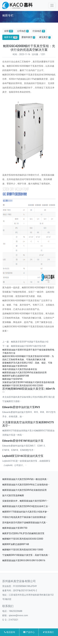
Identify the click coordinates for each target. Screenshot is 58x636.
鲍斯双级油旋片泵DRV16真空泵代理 (28, 346)
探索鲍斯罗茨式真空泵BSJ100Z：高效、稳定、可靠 (27, 363)
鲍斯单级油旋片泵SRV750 (14, 528)
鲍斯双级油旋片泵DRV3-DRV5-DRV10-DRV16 (23, 560)
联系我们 (48, 632)
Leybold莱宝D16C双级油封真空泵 (22, 455)
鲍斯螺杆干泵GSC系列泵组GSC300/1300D (22, 549)
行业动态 (39, 31)
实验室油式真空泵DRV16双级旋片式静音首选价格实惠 (28, 382)
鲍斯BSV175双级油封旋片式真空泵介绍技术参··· (25, 511)
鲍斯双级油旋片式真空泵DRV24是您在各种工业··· (25, 506)
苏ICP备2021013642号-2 (25, 590)
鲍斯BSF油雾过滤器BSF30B (15, 376)
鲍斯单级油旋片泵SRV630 (14, 366)
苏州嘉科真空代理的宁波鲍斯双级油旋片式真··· (24, 522)
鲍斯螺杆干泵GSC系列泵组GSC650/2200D (22, 539)
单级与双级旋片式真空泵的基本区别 (19, 369)
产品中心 (28, 632)
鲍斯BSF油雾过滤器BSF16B (15, 544)
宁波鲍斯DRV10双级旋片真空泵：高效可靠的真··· (25, 555)
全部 (8, 31)
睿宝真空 (45, 37)
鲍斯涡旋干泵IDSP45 (12, 379)
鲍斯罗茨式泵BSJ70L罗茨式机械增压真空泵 (23, 533)
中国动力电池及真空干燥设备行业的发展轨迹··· (24, 517)
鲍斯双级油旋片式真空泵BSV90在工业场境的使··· (25, 484)
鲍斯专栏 (10, 37)
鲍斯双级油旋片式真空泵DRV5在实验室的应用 (24, 372)
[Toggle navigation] (52, 5)
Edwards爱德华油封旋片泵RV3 (21, 407)
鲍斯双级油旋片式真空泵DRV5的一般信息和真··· (25, 479)
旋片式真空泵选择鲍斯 (13, 495)
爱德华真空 (28, 37)
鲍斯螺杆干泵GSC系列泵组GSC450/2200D (22, 385)
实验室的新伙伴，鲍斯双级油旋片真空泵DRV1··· (25, 501)
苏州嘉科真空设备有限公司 (19, 581)
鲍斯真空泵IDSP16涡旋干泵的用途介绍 (29, 341)
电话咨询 (9, 632)
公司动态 (23, 31)
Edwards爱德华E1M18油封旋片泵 (22, 440)
